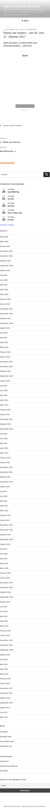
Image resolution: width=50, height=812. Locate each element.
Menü (25, 21)
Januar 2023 (5, 414)
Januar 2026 (5, 246)
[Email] (25, 785)
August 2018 (5, 655)
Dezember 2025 (6, 251)
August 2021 (5, 487)
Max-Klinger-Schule (22, 6)
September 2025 (6, 266)
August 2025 (5, 270)
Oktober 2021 (5, 477)
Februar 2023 (5, 410)
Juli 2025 (3, 275)
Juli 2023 (3, 386)
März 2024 (4, 347)
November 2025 (6, 256)
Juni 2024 (4, 333)
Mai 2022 (3, 443)
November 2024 (6, 314)
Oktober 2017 (5, 698)
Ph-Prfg (11, 220)
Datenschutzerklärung (8, 766)
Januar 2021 (5, 520)
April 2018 (4, 669)
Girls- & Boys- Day (15, 213)
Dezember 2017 (6, 688)
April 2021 (4, 506)
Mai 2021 (3, 501)
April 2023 (4, 400)
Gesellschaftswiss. (13, 125)
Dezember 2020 (6, 525)
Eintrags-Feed (5, 737)
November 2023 (6, 366)
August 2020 (5, 544)
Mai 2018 (3, 664)
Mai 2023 (3, 395)
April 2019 (4, 621)
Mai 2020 (3, 559)
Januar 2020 (5, 578)
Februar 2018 (5, 679)
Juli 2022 (3, 434)
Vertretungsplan (6, 756)
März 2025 (4, 294)
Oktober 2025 (5, 261)
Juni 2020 (4, 554)
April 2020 (4, 563)
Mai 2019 (3, 616)
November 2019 (6, 587)
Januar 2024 (5, 357)
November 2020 (6, 530)
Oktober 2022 (5, 424)
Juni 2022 (4, 438)
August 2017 (5, 708)
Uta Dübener (30, 29)
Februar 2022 (5, 458)
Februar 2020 (5, 573)
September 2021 (6, 482)
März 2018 (4, 674)
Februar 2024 (5, 352)
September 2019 (6, 597)
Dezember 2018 (6, 640)
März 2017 (4, 717)
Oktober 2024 (5, 318)
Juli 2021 (3, 491)
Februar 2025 (5, 299)
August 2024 (5, 328)
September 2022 (6, 429)
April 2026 (4, 237)
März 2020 (4, 568)
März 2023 (4, 405)
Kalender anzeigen (7, 225)
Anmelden (4, 732)
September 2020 (6, 539)
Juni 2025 (4, 280)
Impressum (4, 761)
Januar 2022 (5, 462)
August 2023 (5, 381)
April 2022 (4, 448)
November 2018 (6, 645)
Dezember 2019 (6, 583)
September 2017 (6, 703)
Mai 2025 (3, 285)
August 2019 (5, 602)
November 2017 (6, 693)
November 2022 (6, 419)
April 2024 (4, 342)
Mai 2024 (3, 338)
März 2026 (4, 241)
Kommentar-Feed (7, 741)
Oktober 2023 (5, 371)
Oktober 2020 (5, 535)
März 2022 (4, 453)
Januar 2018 (5, 683)
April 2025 (4, 290)
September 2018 (6, 650)
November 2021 (6, 472)
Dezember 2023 (6, 362)
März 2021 (4, 510)
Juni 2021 (4, 496)
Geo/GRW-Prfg (13, 192)
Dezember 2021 (6, 467)
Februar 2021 (5, 515)
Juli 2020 (3, 549)
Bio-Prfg (11, 206)
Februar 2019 (5, 631)
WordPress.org (6, 746)
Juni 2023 (4, 390)
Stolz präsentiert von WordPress (33, 806)
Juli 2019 (3, 607)
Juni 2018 (4, 659)
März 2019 (4, 626)
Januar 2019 (5, 635)
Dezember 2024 (6, 309)
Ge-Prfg (11, 199)
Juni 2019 (4, 611)
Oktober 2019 (5, 592)
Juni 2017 (4, 712)
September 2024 (6, 323)
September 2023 (6, 376)
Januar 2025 (5, 304)
